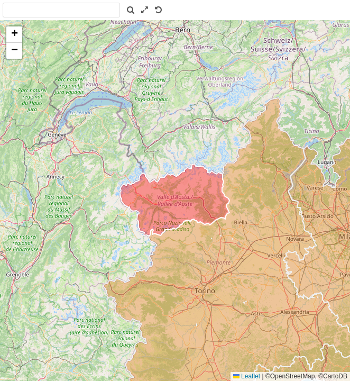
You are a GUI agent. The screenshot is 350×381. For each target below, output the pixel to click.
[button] (14, 34)
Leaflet (246, 376)
